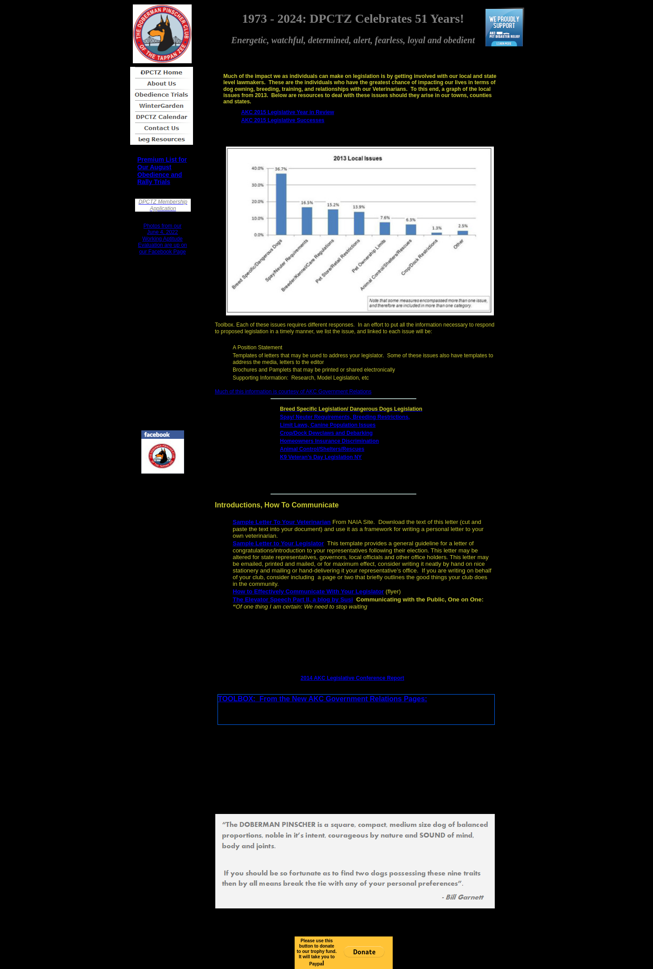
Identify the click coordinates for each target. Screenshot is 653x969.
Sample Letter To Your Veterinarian (282, 522)
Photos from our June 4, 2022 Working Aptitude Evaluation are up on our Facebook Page (162, 239)
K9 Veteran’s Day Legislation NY (321, 457)
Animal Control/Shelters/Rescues (322, 449)
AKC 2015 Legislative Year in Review (287, 112)
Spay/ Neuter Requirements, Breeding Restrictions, (345, 417)
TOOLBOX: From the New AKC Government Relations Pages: (322, 699)
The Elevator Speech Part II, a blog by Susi (293, 599)
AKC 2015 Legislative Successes (282, 120)
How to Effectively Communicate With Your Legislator (308, 591)
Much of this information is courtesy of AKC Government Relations (293, 391)
